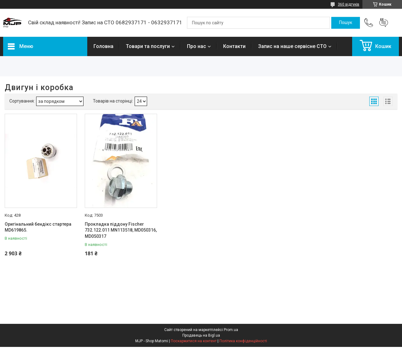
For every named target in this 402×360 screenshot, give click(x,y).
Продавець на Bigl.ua (201, 335)
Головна (103, 46)
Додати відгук (383, 23)
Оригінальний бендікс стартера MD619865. (38, 227)
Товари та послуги (148, 46)
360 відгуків (348, 4)
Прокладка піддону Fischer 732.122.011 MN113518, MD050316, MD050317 (121, 230)
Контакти (234, 46)
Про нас (196, 46)
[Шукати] (345, 23)
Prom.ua (231, 330)
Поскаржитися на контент (194, 341)
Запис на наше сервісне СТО (292, 46)
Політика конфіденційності (243, 341)
